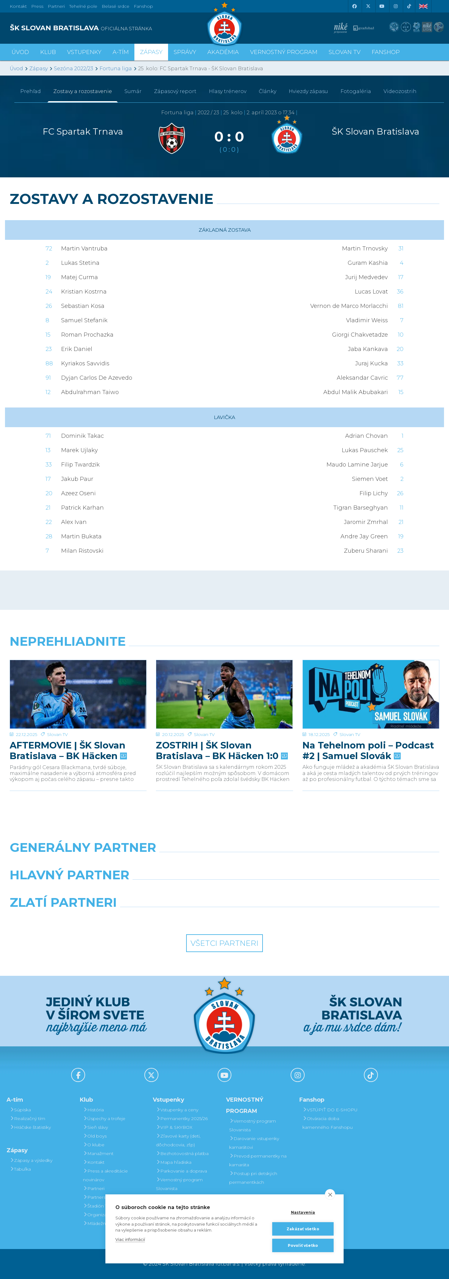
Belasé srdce (115, 6)
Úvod (20, 52)
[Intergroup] (169, 918)
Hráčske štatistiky (30, 1127)
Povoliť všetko (303, 1245)
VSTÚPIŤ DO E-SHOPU (330, 1110)
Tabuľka (20, 1169)
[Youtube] (381, 6)
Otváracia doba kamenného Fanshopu (327, 1123)
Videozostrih (400, 91)
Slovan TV (57, 713)
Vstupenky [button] (84, 52)
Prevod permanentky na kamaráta (258, 1160)
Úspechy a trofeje (104, 1118)
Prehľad (30, 91)
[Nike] (224, 863)
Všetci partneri (224, 943)
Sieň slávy (95, 1127)
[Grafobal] (169, 891)
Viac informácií (130, 1239)
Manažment (98, 1153)
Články (267, 91)
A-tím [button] (121, 52)
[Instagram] (395, 6)
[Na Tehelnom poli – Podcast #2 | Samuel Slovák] (370, 683)
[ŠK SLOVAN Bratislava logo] (224, 23)
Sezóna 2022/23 (73, 69)
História (93, 1110)
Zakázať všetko (303, 1229)
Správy (185, 52)
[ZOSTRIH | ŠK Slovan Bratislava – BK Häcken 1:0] (224, 683)
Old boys (95, 1136)
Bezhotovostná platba (182, 1153)
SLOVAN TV (344, 52)
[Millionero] (279, 891)
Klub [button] (48, 52)
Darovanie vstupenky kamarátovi (254, 1143)
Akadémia (223, 52)
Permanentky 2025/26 (182, 1118)
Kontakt (93, 1162)
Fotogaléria (355, 91)
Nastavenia (303, 1212)
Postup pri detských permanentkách (253, 1178)
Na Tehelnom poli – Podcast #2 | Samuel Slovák (368, 729)
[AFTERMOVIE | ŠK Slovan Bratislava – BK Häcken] (78, 683)
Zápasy (38, 69)
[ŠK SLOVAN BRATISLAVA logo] (115, 28)
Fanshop (143, 6)
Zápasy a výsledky (31, 1160)
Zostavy (82, 91)
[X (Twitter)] (368, 6)
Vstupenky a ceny (177, 1110)
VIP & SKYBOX (174, 1127)
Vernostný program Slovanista (179, 1184)
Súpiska (20, 1110)
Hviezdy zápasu (308, 91)
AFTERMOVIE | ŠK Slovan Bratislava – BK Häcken (68, 729)
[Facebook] (354, 6)
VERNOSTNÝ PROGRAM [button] (283, 52)
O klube (93, 1145)
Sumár (133, 91)
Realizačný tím (27, 1118)
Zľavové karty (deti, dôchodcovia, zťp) (178, 1140)
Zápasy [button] (151, 52)
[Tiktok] (409, 6)
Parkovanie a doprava (181, 1171)
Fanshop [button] (386, 52)
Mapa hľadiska (173, 1162)
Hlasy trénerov (227, 91)
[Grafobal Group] (279, 918)
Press (37, 6)
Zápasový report (175, 91)
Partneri (93, 1188)
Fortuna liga (115, 69)
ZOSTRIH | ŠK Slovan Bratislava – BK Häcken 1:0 (221, 729)
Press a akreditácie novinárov (105, 1175)
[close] (330, 1194)
